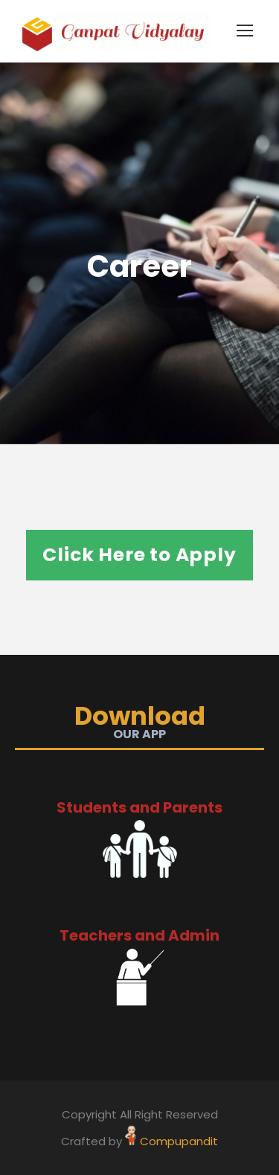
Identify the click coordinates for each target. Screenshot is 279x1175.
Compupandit (179, 1141)
